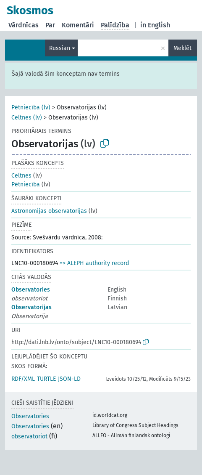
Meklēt (182, 48)
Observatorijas (31, 307)
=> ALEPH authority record (94, 263)
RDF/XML (23, 378)
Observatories (30, 289)
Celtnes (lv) (26, 117)
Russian (59, 48)
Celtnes (21, 175)
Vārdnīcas (23, 25)
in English (155, 25)
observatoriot (29, 436)
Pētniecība (25, 184)
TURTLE (46, 378)
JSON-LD (69, 378)
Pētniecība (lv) (30, 107)
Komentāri (78, 25)
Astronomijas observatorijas (49, 211)
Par (50, 25)
